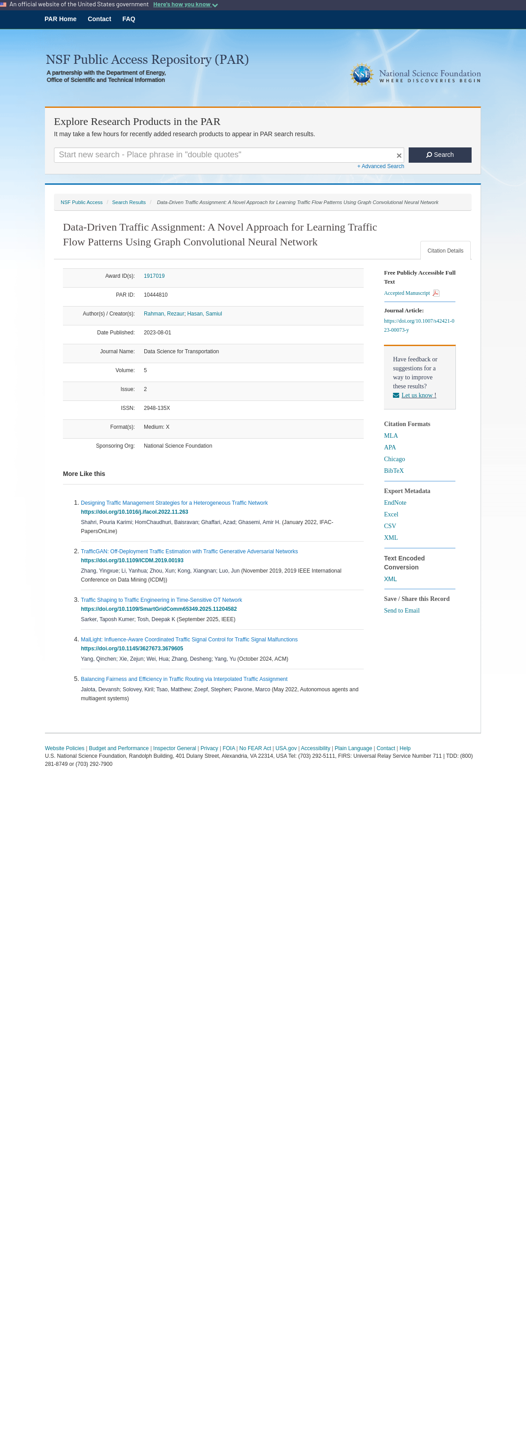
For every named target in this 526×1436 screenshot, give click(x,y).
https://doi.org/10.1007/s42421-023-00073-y (419, 325)
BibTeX (394, 470)
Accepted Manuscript (412, 293)
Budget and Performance (119, 748)
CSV (390, 526)
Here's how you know (185, 4)
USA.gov (286, 748)
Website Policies (65, 748)
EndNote (395, 502)
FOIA (229, 748)
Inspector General (174, 748)
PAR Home (60, 18)
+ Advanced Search (380, 166)
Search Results (129, 202)
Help (405, 748)
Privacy (209, 748)
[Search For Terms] (229, 155)
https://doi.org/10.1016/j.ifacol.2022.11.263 (136, 512)
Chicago (394, 459)
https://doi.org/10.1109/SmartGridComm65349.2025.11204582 (160, 609)
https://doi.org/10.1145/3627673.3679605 (133, 648)
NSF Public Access (82, 202)
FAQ (128, 18)
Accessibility (315, 748)
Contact (99, 18)
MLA (391, 435)
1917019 (154, 276)
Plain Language (353, 748)
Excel (391, 514)
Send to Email (401, 610)
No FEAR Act (255, 748)
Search (440, 154)
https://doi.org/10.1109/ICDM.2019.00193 (134, 560)
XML (391, 537)
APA (390, 447)
